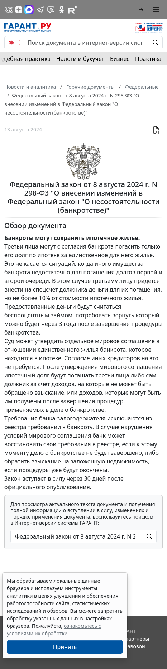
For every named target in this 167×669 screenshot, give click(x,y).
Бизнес (119, 59)
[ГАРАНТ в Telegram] (40, 9)
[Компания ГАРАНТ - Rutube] (72, 9)
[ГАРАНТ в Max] (29, 9)
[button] (142, 9)
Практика (148, 59)
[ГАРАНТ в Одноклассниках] (61, 9)
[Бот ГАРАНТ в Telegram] (51, 9)
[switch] (14, 42)
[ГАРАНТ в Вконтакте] (8, 9)
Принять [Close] (65, 647)
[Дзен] (18, 9)
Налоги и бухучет (80, 59)
